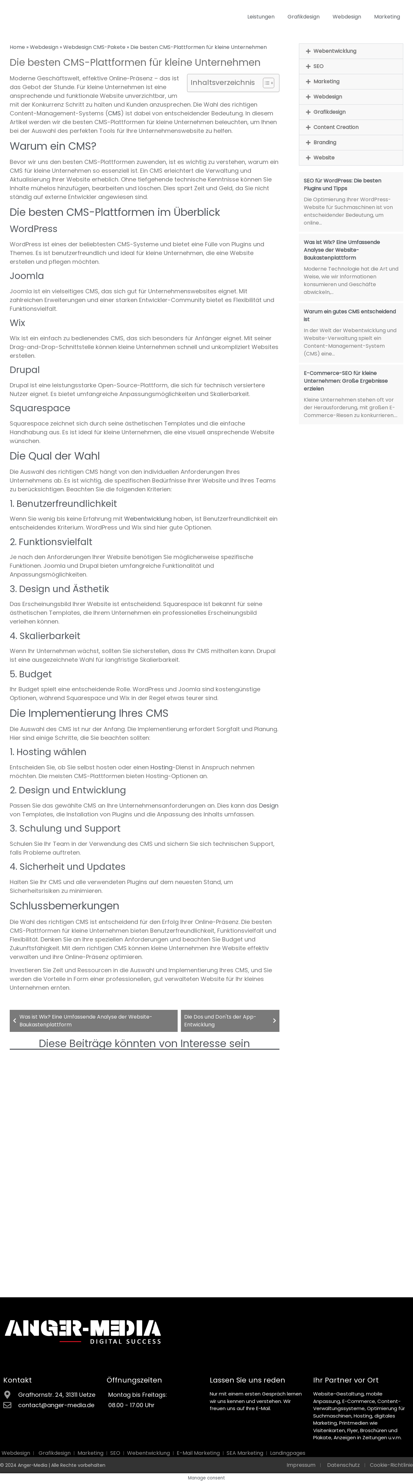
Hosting (161, 767)
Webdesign (347, 16)
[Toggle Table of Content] (265, 82)
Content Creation (336, 127)
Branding (324, 142)
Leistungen (261, 16)
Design (268, 805)
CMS (114, 113)
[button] (351, 51)
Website (324, 157)
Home (17, 47)
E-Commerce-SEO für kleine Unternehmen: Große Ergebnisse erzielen (346, 380)
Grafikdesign (304, 16)
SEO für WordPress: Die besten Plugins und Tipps (342, 184)
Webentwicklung (148, 519)
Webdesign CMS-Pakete (94, 47)
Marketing (387, 16)
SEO (318, 66)
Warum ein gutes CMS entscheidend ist (350, 315)
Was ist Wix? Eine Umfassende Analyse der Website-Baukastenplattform (342, 250)
